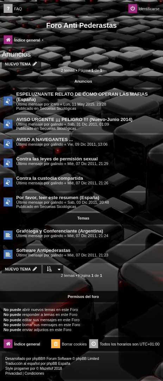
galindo (57, 124)
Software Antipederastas (43, 250)
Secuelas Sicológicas (58, 108)
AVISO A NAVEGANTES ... (44, 139)
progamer (21, 368)
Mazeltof (46, 368)
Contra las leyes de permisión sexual (57, 158)
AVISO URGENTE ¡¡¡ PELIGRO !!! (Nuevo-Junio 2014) (74, 119)
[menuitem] (13, 9)
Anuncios (16, 54)
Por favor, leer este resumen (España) (57, 197)
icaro (55, 104)
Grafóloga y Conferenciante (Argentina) (59, 231)
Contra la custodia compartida (49, 178)
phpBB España (58, 364)
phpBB (37, 359)
